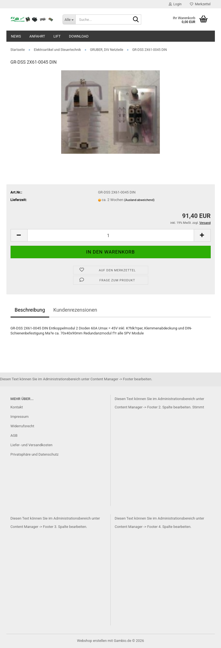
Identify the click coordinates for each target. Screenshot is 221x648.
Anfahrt (37, 36)
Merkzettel (200, 4)
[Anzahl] (110, 235)
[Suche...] (69, 19)
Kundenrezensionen (75, 310)
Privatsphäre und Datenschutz (35, 454)
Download (79, 36)
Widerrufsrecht (22, 426)
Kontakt (17, 407)
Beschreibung (30, 310)
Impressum (20, 416)
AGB (14, 435)
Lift (57, 36)
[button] (19, 235)
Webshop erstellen (92, 641)
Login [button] (175, 4)
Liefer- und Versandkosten (32, 445)
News (16, 36)
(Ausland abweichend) (139, 200)
